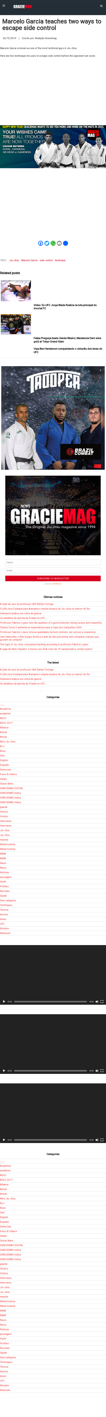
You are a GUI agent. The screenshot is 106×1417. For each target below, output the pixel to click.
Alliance (4, 727)
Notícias (4, 872)
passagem (6, 877)
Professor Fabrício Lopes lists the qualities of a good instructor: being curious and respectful (51, 622)
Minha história (7, 844)
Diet (2, 755)
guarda (3, 807)
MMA (3, 853)
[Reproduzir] (4, 1001)
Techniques (6, 905)
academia (5, 713)
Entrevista (5, 769)
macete (4, 839)
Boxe (3, 750)
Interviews (6, 821)
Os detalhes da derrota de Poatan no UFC (22, 618)
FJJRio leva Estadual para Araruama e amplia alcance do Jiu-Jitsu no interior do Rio (45, 608)
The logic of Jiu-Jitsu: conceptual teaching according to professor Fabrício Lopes (44, 644)
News (3, 863)
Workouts (5, 933)
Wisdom (4, 928)
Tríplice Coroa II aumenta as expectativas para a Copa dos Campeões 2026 (41, 627)
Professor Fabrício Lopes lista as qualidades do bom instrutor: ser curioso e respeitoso (48, 632)
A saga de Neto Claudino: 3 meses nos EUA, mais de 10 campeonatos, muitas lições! (46, 649)
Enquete (4, 764)
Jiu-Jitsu (14, 260)
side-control (46, 260)
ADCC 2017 (6, 722)
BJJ (2, 746)
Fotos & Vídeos (8, 774)
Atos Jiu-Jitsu (7, 741)
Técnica (4, 909)
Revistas (5, 891)
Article (3, 732)
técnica (4, 914)
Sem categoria (8, 900)
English (4, 760)
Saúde (3, 895)
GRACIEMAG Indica (10, 793)
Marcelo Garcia (29, 260)
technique (60, 260)
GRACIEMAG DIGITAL (11, 788)
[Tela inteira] (102, 1001)
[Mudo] (97, 1001)
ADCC (3, 718)
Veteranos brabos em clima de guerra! (21, 613)
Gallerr (3, 778)
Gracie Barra (6, 783)
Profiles (4, 886)
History (4, 811)
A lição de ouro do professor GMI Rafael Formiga (26, 604)
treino (3, 919)
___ (2, 704)
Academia (5, 708)
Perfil (3, 881)
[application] (53, 975)
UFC (2, 923)
